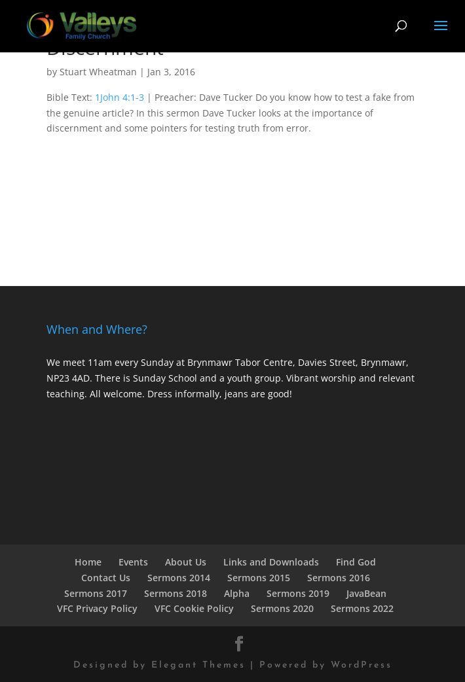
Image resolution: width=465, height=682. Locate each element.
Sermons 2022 (362, 608)
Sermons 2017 (95, 593)
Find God (356, 562)
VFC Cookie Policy (194, 608)
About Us (185, 562)
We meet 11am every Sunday (110, 362)
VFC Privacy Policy (97, 608)
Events (133, 562)
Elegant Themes (198, 665)
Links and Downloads (271, 562)
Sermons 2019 (298, 593)
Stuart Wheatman (98, 71)
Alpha (237, 593)
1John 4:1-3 (119, 97)
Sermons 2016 (338, 577)
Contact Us (105, 577)
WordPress (361, 665)
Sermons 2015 (258, 577)
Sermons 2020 (282, 608)
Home (88, 562)
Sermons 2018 (175, 593)
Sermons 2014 (178, 577)
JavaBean (366, 593)
